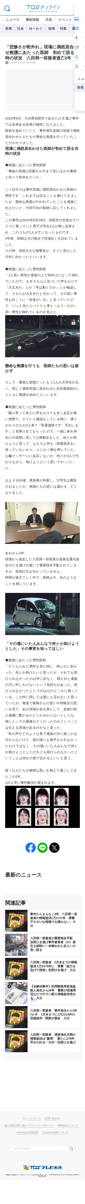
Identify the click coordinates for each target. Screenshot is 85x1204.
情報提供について (68, 1149)
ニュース (13, 20)
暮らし (77, 28)
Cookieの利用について (55, 1156)
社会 (20, 28)
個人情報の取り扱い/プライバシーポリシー (29, 1149)
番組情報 (32, 20)
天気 (48, 20)
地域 (51, 28)
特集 (63, 28)
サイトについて (32, 1142)
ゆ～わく (36, 28)
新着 (8, 28)
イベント (65, 20)
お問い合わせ (52, 1142)
